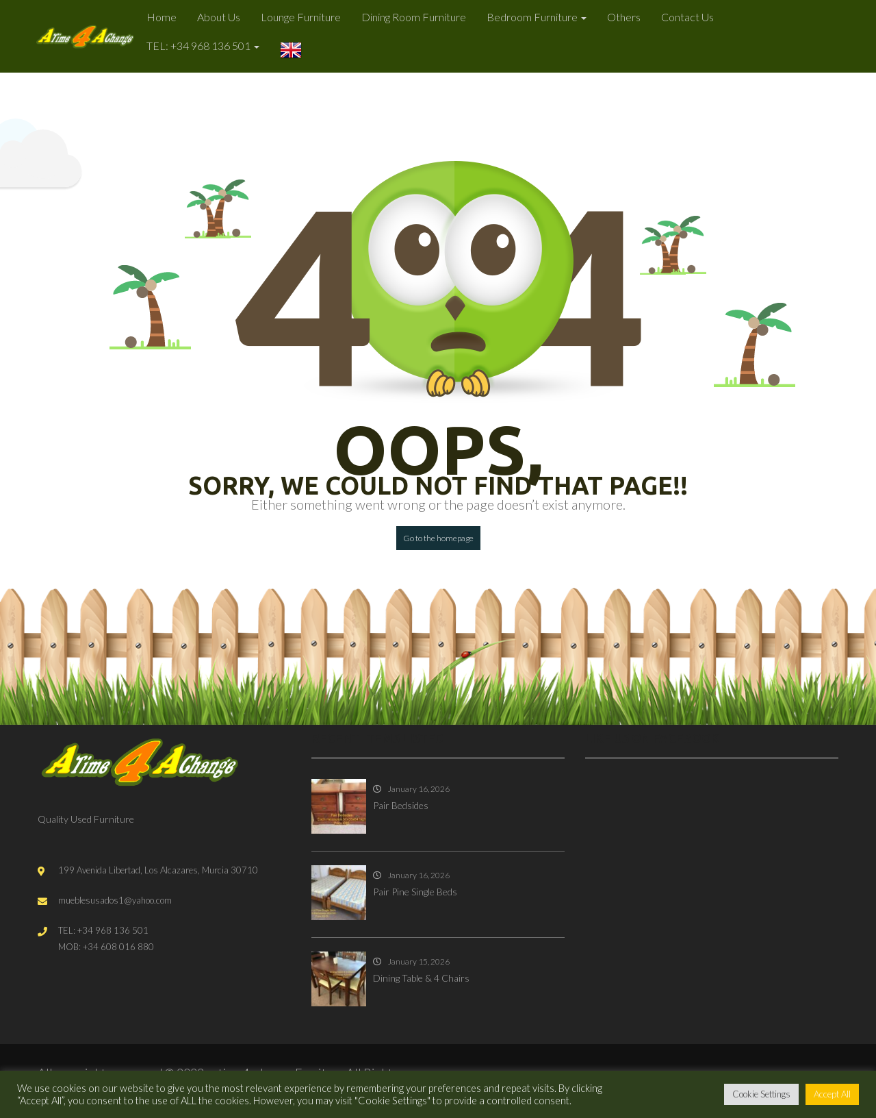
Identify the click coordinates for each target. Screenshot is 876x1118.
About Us (218, 16)
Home (161, 16)
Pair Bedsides (400, 805)
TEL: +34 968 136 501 (202, 45)
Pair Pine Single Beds (415, 891)
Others (624, 16)
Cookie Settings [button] (761, 1094)
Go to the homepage (438, 538)
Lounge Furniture (301, 16)
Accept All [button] (832, 1094)
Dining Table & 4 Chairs (421, 978)
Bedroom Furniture (537, 16)
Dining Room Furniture (413, 16)
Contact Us (687, 16)
